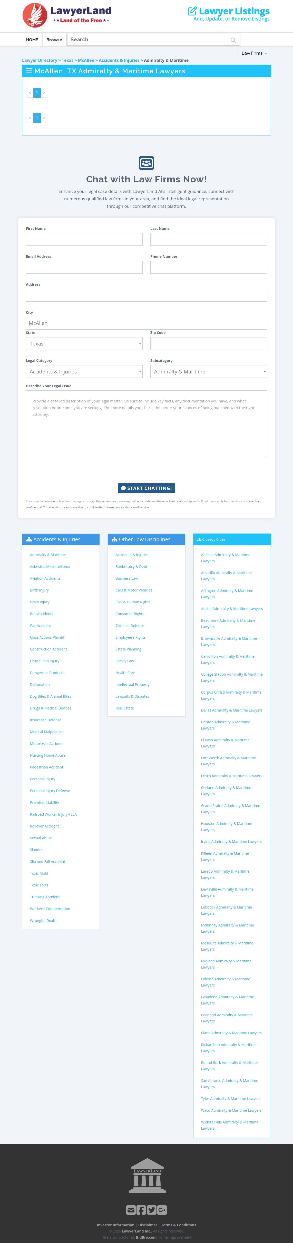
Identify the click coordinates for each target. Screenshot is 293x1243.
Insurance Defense (45, 719)
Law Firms (254, 53)
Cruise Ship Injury (44, 660)
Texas (68, 60)
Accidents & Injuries (119, 60)
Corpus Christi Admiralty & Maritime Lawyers (231, 695)
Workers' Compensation (50, 908)
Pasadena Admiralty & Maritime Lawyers (227, 999)
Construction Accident (48, 649)
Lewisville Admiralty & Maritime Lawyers (227, 892)
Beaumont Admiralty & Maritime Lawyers (228, 623)
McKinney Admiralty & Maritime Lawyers (227, 928)
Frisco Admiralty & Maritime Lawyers (231, 775)
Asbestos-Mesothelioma (50, 566)
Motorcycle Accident (47, 743)
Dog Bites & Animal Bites (50, 696)
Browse (54, 39)
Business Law (126, 578)
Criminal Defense (129, 625)
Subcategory (161, 360)
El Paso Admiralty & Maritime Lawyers (225, 742)
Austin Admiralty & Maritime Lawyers (232, 608)
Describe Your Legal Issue (48, 385)
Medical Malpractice (46, 731)
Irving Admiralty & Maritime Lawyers (231, 841)
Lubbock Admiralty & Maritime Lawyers (226, 910)
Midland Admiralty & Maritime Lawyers (226, 964)
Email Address (38, 256)
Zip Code (158, 332)
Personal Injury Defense (50, 790)
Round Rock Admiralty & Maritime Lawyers (229, 1065)
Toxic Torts (39, 885)
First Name (36, 228)
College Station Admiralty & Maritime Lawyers (232, 677)
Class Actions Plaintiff (47, 637)
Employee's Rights (130, 637)
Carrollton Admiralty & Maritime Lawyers (228, 659)
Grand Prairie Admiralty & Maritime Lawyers (230, 808)
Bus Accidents (41, 613)
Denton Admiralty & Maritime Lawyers (225, 725)
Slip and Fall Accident (47, 861)
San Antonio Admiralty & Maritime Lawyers (229, 1083)
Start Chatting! (146, 488)
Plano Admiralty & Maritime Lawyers (231, 1032)
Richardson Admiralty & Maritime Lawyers (229, 1047)
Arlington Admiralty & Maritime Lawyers (227, 593)
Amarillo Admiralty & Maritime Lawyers (226, 575)
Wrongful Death (43, 920)
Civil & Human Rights (132, 601)
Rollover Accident (44, 826)
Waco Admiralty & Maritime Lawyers (231, 1110)
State (30, 332)
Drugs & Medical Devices (50, 708)
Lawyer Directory (39, 60)
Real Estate (124, 708)
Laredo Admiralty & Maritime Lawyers (225, 874)
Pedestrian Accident (46, 767)
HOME (32, 39)
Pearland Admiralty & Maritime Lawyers (227, 1017)
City (29, 312)
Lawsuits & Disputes (132, 696)
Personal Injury (42, 778)
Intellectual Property (132, 684)
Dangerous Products (47, 672)
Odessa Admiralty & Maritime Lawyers (225, 982)
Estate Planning (128, 649)
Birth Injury (39, 590)
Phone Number (164, 256)
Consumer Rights (129, 613)
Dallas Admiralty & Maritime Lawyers (231, 710)
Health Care (125, 672)
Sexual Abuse (41, 837)
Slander (36, 849)
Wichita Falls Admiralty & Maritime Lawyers (229, 1125)
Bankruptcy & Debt (131, 566)
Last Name (160, 228)
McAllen (86, 60)
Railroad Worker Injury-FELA (53, 814)
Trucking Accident (45, 896)
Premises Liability (44, 802)
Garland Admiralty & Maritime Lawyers (226, 790)
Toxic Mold (39, 873)
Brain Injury (40, 601)
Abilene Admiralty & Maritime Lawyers (225, 557)
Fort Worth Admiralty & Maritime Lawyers (228, 760)
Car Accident (40, 625)
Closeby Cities (213, 539)
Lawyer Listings (229, 11)
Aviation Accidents (45, 578)
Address (33, 284)
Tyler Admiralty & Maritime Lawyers (231, 1098)
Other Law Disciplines (145, 539)
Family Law (124, 660)
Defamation (40, 684)
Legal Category (39, 360)
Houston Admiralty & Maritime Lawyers (226, 826)
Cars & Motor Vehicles (133, 590)
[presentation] (146, 471)
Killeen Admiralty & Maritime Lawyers (225, 856)
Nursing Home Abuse (48, 755)
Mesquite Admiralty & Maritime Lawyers (227, 946)
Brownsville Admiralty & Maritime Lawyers (229, 641)
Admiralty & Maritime (48, 554)
